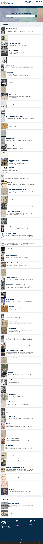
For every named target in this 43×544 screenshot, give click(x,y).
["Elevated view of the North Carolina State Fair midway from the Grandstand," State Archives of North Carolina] (20, 389)
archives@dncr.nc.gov (18, 526)
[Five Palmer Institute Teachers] (20, 30)
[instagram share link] (18, 525)
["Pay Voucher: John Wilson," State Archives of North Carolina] (21, 455)
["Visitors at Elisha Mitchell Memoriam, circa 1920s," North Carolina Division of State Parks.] (20, 279)
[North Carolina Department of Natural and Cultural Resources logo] (4, 522)
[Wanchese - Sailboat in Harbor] (18, 52)
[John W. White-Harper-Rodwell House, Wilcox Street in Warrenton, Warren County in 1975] (18, 45)
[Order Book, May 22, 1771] (21, 323)
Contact (21, 539)
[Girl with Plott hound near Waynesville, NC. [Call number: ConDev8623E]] (20, 411)
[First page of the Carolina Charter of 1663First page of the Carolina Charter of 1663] (20, 425)
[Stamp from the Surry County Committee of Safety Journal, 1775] (21, 330)
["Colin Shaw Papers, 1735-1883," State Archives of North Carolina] (19, 243)
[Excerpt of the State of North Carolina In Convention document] (21, 191)
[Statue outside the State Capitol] (16, 396)
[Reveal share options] (37, 1)
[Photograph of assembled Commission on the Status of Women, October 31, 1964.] (21, 147)
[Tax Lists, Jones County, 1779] (20, 403)
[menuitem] (21, 539)
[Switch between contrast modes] (41, 1)
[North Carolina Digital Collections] (7, 3)
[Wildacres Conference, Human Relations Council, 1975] (21, 221)
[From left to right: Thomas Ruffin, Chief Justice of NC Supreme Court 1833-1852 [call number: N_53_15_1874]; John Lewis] (21, 60)
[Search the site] (29, 1)
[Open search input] (35, 1)
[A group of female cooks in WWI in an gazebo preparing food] (21, 513)
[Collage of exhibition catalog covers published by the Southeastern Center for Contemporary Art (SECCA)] (20, 345)
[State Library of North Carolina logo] (34, 521)
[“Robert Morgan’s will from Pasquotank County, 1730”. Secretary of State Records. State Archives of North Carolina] (21, 360)
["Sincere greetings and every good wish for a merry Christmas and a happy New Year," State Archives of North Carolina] (21, 96)
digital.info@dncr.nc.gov (32, 526)
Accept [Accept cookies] (40, 542)
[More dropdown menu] (40, 7)
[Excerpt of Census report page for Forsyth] (21, 104)
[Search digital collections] (20, 16)
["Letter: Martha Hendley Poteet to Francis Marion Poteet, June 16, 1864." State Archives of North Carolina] (16, 126)
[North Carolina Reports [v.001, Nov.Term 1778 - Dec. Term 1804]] (15, 155)
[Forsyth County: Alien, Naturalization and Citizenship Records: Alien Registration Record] (20, 38)
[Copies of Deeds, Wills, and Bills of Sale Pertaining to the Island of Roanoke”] (20, 140)
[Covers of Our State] (20, 301)
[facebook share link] (16, 525)
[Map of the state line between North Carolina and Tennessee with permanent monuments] (20, 74)
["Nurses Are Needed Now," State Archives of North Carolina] (20, 491)
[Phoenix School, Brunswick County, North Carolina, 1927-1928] (19, 338)
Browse (11, 7)
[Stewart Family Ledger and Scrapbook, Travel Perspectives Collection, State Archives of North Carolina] (20, 418)
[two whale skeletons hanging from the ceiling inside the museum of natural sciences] (20, 265)
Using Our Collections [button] (21, 7)
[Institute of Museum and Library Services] (6, 527)
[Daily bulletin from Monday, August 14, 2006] (18, 169)
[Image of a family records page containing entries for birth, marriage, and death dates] (21, 184)
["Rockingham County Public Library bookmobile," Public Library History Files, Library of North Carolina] (20, 250)
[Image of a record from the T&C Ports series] (20, 272)
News (15, 7)
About (27, 7)
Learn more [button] (22, 542)
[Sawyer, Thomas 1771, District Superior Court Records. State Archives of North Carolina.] (19, 177)
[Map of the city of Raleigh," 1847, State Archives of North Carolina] (20, 308)
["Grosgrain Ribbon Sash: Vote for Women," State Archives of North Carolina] (20, 469)
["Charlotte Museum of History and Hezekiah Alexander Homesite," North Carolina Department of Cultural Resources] (19, 162)
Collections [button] (6, 7)
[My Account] (39, 1)
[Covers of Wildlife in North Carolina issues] (20, 462)
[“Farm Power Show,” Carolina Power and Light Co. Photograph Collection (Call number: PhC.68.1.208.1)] (20, 352)
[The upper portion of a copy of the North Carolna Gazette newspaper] (21, 505)
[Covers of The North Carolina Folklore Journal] (19, 257)
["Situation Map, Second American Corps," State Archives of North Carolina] (21, 484)
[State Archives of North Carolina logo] (20, 521)
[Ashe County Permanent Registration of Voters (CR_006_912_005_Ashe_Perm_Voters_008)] (19, 447)
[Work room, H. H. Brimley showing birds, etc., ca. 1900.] (21, 82)
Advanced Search (10, 17)
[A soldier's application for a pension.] (20, 118)
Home (2, 7)
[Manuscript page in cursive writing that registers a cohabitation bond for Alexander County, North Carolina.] (20, 133)
